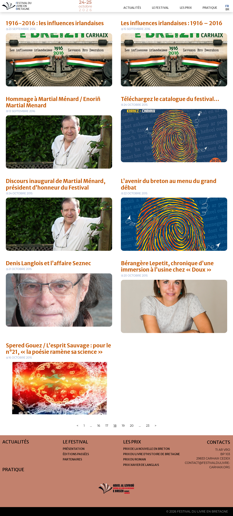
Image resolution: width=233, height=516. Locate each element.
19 (123, 425)
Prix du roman (134, 459)
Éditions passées (76, 454)
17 (106, 425)
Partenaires (72, 459)
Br (227, 7)
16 (98, 425)
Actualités (132, 6)
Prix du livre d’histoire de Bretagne (151, 454)
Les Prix (186, 6)
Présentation (73, 449)
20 (132, 425)
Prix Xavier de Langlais (141, 465)
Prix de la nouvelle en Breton (146, 449)
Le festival (160, 6)
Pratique (210, 6)
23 (147, 425)
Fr (227, 4)
